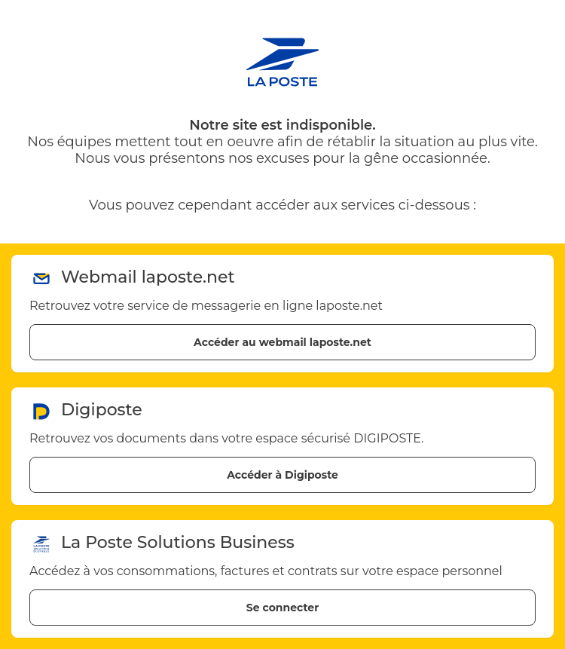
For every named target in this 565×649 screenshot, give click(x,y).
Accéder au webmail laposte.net (282, 342)
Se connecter (282, 607)
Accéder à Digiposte (282, 475)
